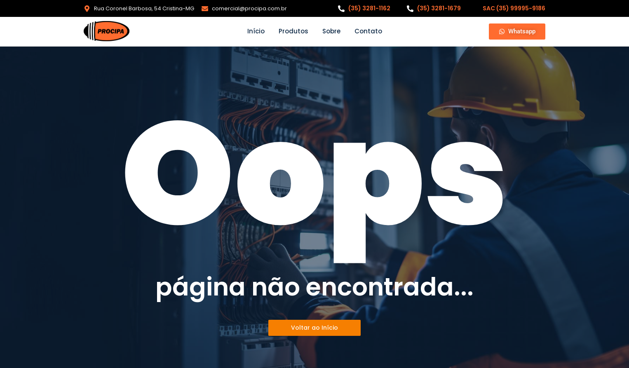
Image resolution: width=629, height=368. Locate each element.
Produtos (293, 31)
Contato (368, 31)
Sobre (331, 31)
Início (256, 31)
